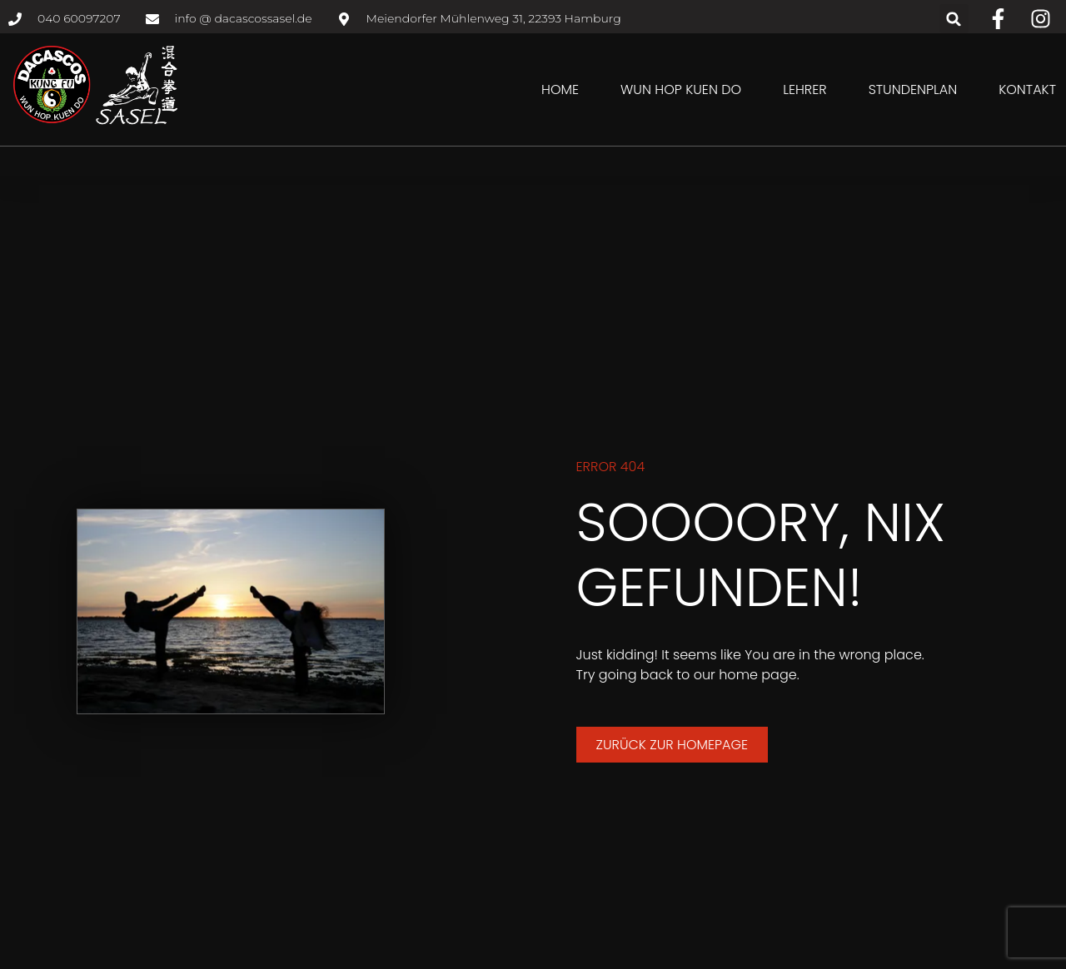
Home (560, 89)
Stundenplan (913, 89)
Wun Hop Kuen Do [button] (680, 89)
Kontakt (1027, 89)
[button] (954, 18)
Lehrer (804, 89)
